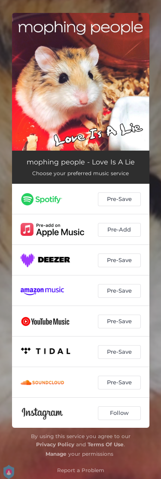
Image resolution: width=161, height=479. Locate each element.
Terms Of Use (106, 444)
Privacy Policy (55, 444)
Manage (56, 454)
